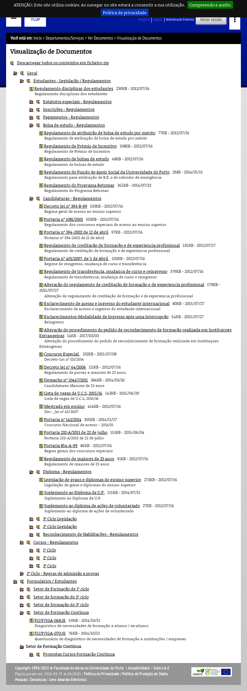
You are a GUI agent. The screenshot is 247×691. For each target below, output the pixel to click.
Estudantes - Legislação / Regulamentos (72, 81)
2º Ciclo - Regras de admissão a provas (63, 573)
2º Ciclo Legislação (60, 526)
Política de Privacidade (101, 674)
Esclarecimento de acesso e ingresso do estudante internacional (106, 303)
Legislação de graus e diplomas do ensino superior (92, 479)
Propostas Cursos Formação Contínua (79, 654)
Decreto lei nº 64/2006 (65, 367)
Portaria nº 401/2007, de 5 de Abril (76, 258)
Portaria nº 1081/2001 (63, 219)
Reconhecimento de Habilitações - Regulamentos (90, 534)
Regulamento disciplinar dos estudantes (73, 88)
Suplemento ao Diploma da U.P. (74, 492)
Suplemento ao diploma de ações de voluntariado (92, 505)
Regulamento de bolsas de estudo (76, 159)
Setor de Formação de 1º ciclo (61, 589)
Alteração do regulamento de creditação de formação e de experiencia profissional (124, 284)
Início (37, 38)
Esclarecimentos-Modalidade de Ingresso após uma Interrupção (106, 316)
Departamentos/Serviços (65, 38)
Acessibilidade (139, 668)
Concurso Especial (62, 354)
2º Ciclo (49, 558)
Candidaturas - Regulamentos (72, 198)
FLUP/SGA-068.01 (50, 620)
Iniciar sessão (211, 19)
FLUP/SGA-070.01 (50, 633)
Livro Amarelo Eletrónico (68, 679)
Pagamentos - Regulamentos (71, 117)
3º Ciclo (49, 566)
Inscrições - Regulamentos (69, 109)
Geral (32, 73)
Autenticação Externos (180, 19)
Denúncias (38, 679)
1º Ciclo (49, 550)
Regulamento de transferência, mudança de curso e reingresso (105, 271)
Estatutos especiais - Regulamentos (77, 101)
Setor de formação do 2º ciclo (61, 597)
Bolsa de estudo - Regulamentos (74, 125)
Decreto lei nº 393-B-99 (65, 206)
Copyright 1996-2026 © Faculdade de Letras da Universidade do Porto (70, 668)
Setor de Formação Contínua (61, 612)
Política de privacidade (125, 12)
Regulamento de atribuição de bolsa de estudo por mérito (99, 133)
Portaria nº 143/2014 (62, 419)
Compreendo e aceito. (210, 5)
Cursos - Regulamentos (55, 542)
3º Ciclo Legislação (60, 519)
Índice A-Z (161, 668)
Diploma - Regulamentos (67, 471)
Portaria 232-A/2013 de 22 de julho (75, 432)
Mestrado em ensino (64, 406)
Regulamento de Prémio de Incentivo (80, 146)
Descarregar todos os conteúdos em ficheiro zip (63, 63)
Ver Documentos (100, 38)
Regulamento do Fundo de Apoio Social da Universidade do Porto (106, 172)
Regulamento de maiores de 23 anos (79, 459)
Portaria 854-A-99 (61, 445)
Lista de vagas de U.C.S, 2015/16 (73, 393)
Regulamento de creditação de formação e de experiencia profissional (112, 245)
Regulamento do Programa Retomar (79, 185)
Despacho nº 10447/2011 (66, 380)
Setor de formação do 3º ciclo (61, 604)
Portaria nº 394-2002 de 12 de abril (76, 232)
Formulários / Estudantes (52, 581)
